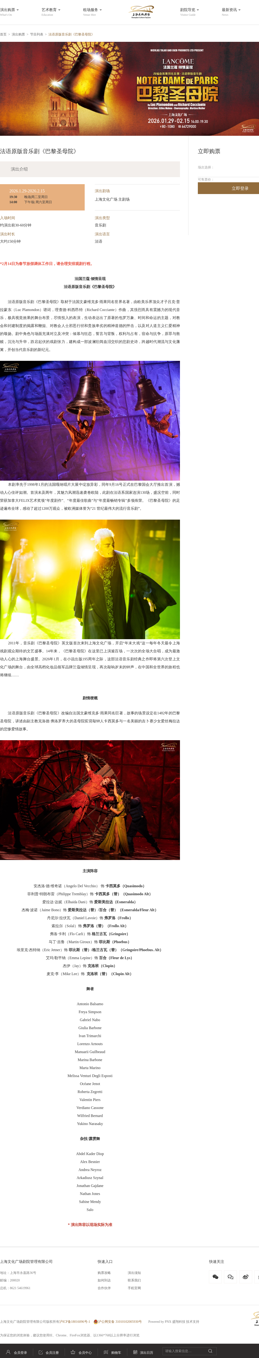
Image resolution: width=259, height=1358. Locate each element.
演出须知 (134, 1273)
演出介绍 (19, 169)
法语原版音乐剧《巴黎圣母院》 (71, 34)
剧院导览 (187, 12)
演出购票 (7, 12)
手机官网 (134, 1288)
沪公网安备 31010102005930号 (117, 1321)
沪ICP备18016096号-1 (74, 1321)
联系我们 (134, 1280)
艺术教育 (49, 12)
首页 (3, 34)
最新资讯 (229, 12)
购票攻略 (104, 1273)
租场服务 (90, 12)
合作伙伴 (104, 1288)
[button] (129, 88)
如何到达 (104, 1280)
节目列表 (36, 34)
